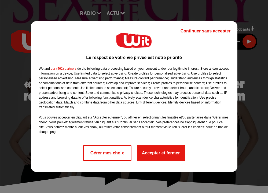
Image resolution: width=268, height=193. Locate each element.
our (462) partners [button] (63, 68)
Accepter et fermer (161, 153)
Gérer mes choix (107, 153)
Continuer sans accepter (206, 31)
